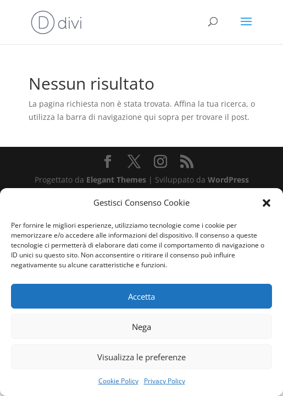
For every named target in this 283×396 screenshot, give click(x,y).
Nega (141, 326)
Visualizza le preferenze (141, 356)
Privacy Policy (164, 381)
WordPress (228, 179)
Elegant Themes (116, 179)
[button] (266, 202)
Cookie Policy (118, 381)
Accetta (141, 296)
